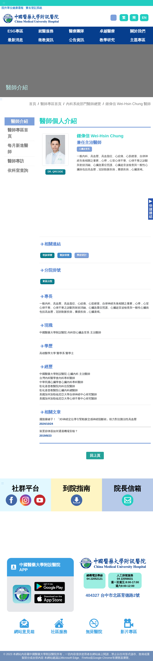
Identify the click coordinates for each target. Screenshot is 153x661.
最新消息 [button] (15, 40)
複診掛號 (64, 255)
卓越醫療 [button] (107, 31)
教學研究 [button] (107, 40)
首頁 (32, 104)
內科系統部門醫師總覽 (83, 104)
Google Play (49, 586)
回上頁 (95, 455)
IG (25, 500)
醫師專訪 (16, 161)
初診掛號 (47, 255)
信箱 (127, 500)
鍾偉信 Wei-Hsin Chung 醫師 (128, 104)
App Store (49, 598)
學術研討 (82, 255)
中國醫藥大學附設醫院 (112, 563)
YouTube (39, 500)
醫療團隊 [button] (76, 31)
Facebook (11, 500)
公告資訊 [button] (76, 40)
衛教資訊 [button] (45, 40)
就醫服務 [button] (45, 31)
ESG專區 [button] (15, 31)
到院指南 (76, 500)
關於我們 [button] (137, 31)
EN (144, 17)
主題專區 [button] (137, 40)
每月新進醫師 (18, 148)
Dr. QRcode (55, 171)
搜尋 (113, 18)
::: (4, 2)
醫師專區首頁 (18, 133)
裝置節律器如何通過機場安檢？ (58, 431)
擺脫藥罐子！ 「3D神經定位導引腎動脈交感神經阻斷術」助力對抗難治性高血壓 (88, 419)
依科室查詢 (18, 170)
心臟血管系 (84, 149)
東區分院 (47, 281)
